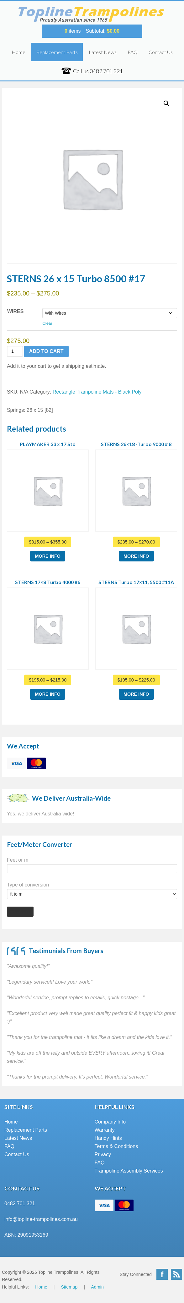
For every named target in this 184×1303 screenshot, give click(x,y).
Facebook (162, 1274)
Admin (97, 1286)
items (73, 31)
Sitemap (69, 1286)
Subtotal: (102, 31)
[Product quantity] (15, 351)
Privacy (103, 1154)
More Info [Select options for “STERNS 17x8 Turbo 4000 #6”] (47, 694)
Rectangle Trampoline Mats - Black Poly (97, 392)
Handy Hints (108, 1138)
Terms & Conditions (116, 1146)
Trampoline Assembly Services (129, 1170)
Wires (15, 311)
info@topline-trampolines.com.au (41, 1219)
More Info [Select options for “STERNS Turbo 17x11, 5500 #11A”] (136, 694)
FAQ (133, 52)
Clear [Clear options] (47, 323)
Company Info (110, 1121)
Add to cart (46, 351)
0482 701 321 (19, 1203)
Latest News (103, 52)
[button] (166, 103)
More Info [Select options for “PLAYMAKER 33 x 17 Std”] (47, 556)
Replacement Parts (57, 52)
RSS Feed (176, 1274)
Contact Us (161, 52)
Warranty (105, 1130)
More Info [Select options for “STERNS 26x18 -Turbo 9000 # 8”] (136, 556)
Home (18, 52)
